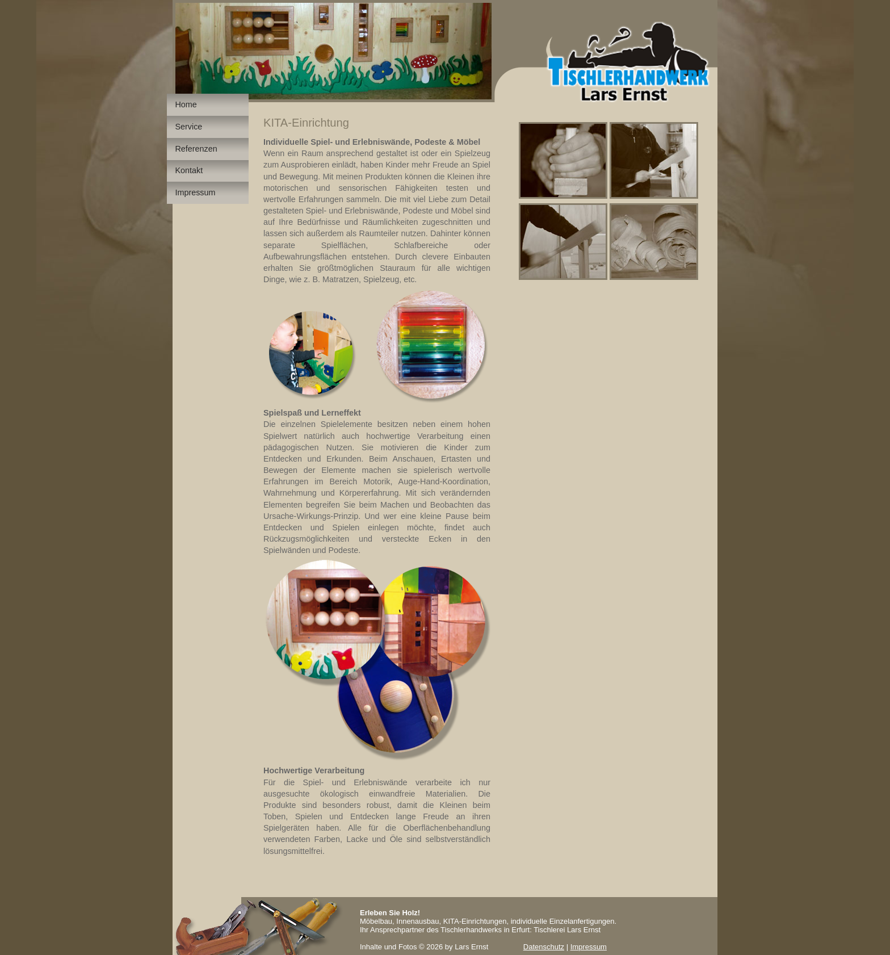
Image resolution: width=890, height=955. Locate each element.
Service (188, 126)
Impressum (195, 192)
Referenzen (196, 148)
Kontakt (189, 170)
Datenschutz (543, 947)
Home (185, 104)
